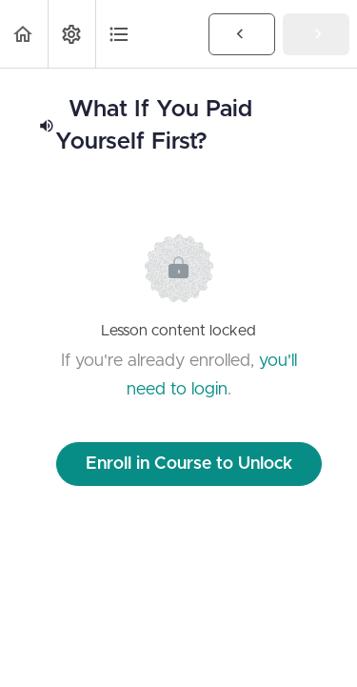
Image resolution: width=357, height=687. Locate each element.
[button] (24, 34)
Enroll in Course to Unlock (189, 464)
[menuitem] (71, 34)
